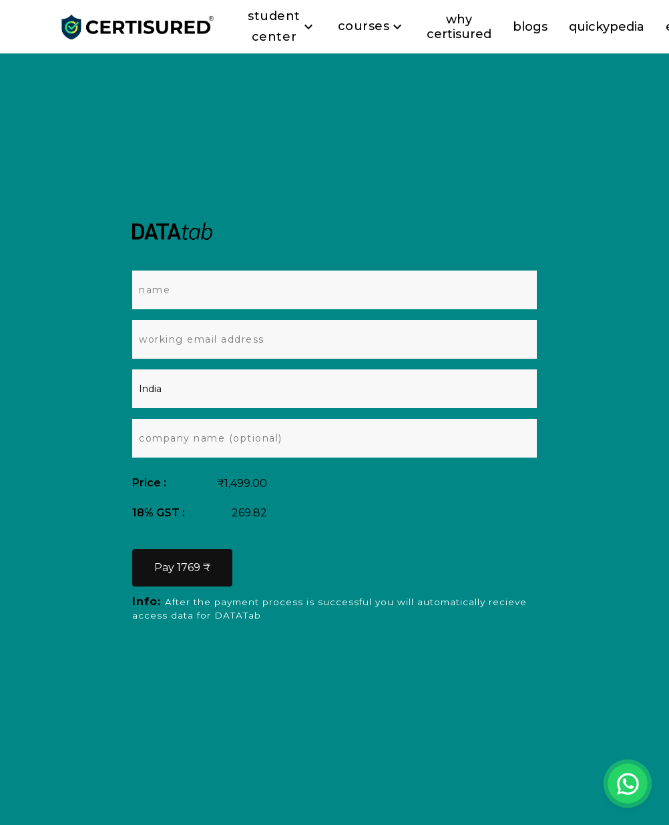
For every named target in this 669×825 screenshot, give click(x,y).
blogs (530, 26)
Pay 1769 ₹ (182, 567)
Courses (372, 26)
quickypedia (606, 26)
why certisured (459, 26)
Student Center (282, 27)
